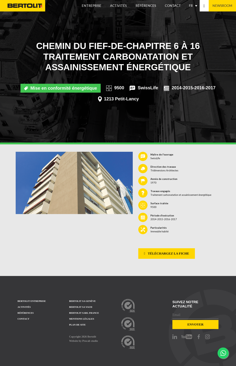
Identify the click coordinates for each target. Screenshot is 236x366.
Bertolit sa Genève (82, 301)
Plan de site (77, 324)
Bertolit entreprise (32, 301)
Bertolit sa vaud (80, 307)
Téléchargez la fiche (166, 253)
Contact (173, 6)
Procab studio (90, 340)
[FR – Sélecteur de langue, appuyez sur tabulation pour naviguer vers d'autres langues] (194, 5)
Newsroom (222, 6)
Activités (118, 6)
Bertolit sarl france (84, 312)
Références (146, 6)
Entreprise (91, 6)
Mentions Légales (81, 318)
